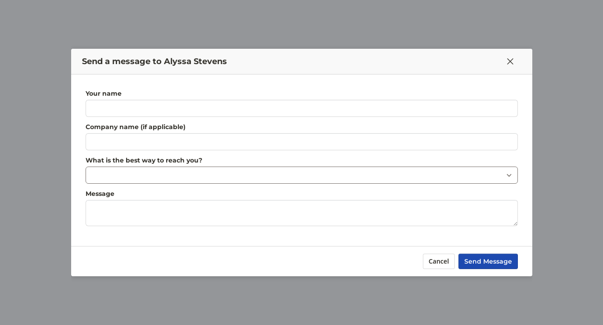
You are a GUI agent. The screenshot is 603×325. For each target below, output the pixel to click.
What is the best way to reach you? (144, 160)
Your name (104, 93)
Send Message (488, 261)
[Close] (510, 61)
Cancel (438, 261)
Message (100, 194)
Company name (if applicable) (136, 127)
